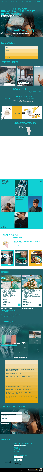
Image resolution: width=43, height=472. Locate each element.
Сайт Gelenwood (17, 451)
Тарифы (12, 1)
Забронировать (28, 1)
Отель (22, 1)
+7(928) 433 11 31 (37, 1)
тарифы (16, 33)
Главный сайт (3, 1)
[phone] (11, 416)
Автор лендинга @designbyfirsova (20, 455)
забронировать (24, 33)
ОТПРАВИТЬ (5, 423)
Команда (17, 1)
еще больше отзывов (20, 357)
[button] (8, 204)
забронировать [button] (6, 308)
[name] (11, 413)
